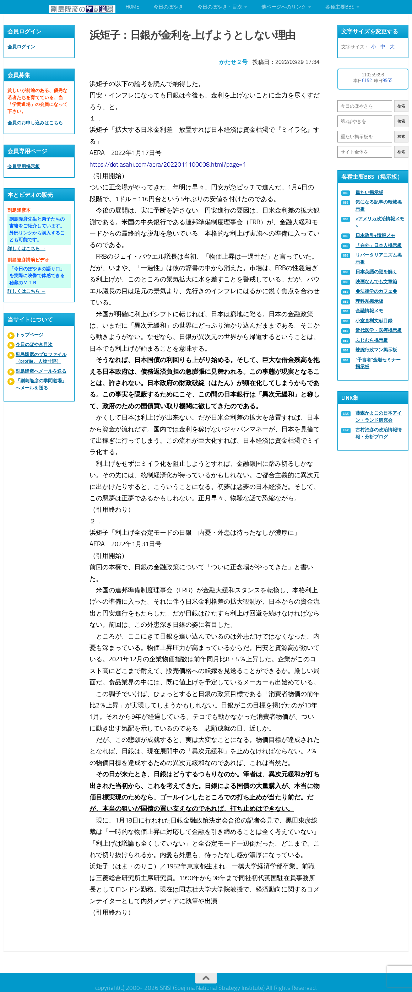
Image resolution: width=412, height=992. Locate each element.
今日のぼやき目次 (34, 344)
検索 (401, 106)
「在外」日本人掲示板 (379, 245)
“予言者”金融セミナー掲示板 (378, 363)
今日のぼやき (168, 7)
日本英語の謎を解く (376, 271)
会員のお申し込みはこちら (35, 122)
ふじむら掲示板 (372, 340)
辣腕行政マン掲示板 (376, 349)
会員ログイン (21, 46)
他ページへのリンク (283, 7)
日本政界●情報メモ (375, 235)
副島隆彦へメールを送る (41, 371)
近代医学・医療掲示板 (379, 330)
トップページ (29, 335)
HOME (132, 7)
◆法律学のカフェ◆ (376, 291)
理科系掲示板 (369, 301)
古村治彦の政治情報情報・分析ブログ (379, 433)
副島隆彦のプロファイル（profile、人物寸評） (41, 358)
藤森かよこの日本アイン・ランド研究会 (379, 416)
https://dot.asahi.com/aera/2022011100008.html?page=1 (169, 162)
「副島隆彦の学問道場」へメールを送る (41, 384)
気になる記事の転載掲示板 (379, 205)
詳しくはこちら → (26, 248)
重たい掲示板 (369, 192)
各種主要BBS (339, 7)
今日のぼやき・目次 (219, 7)
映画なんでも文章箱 (376, 281)
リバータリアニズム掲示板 (379, 258)
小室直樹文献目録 (374, 320)
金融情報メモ (369, 310)
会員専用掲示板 (23, 166)
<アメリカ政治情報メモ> (380, 222)
